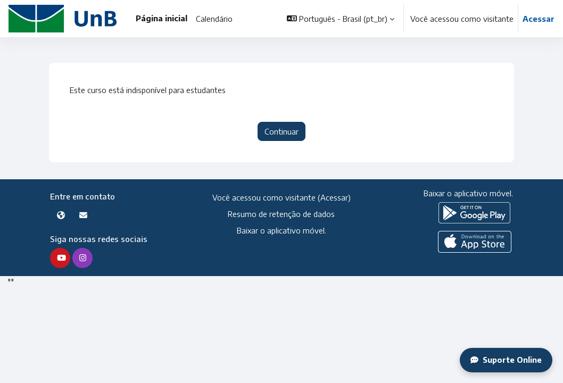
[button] (340, 18)
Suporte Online (505, 360)
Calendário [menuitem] (214, 18)
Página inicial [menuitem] (161, 18)
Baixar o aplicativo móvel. (281, 230)
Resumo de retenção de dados (281, 214)
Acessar (538, 18)
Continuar (281, 131)
